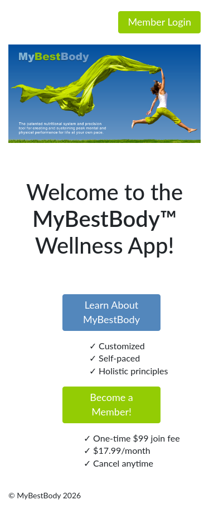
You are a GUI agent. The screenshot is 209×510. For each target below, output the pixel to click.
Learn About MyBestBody (111, 312)
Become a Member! (111, 404)
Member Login (159, 22)
